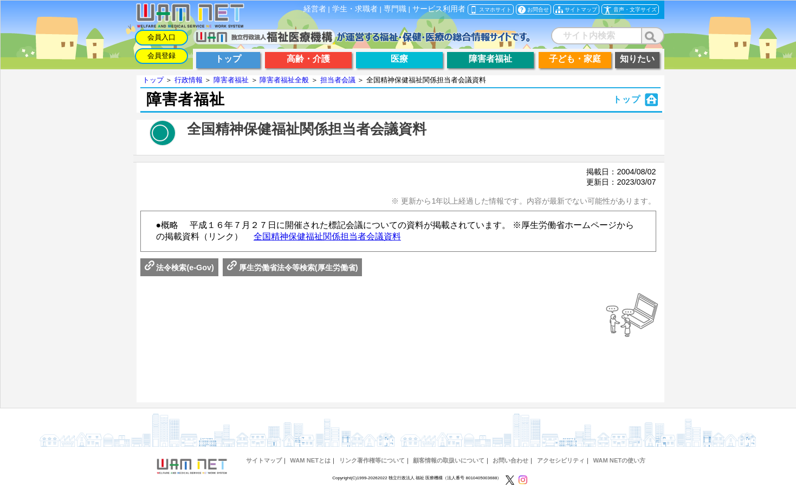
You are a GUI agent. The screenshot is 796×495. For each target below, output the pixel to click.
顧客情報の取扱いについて (448, 460)
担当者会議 (337, 80)
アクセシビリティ (561, 460)
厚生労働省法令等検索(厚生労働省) (292, 267)
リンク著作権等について (372, 460)
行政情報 (188, 80)
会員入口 (161, 37)
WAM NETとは (310, 460)
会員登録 (161, 55)
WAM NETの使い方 (619, 460)
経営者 (314, 9)
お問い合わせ (510, 460)
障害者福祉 (231, 80)
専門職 (395, 9)
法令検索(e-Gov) (179, 267)
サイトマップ (264, 460)
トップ (153, 80)
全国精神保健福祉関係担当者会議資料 (327, 236)
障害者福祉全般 (284, 80)
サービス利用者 (438, 9)
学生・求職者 (355, 9)
